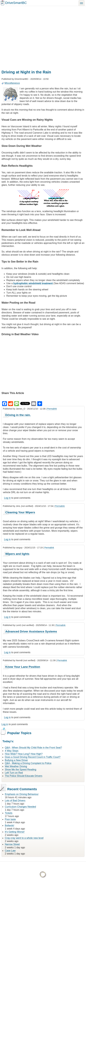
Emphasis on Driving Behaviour (21, 794)
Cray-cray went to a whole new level (24, 838)
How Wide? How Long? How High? (24, 754)
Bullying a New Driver (16, 760)
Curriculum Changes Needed (20, 806)
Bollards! (9, 825)
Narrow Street (12, 844)
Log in (7, 498)
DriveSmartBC (16, 3)
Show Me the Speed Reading (20, 769)
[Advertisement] (28, 36)
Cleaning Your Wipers (20, 512)
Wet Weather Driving (16, 766)
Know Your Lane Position (22, 666)
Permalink (52, 409)
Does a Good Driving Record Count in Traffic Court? (33, 757)
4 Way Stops (11, 750)
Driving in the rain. (18, 415)
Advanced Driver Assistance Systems (31, 631)
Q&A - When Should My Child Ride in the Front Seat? (33, 747)
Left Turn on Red (14, 772)
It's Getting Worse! (15, 832)
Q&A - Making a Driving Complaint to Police (28, 763)
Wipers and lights (17, 553)
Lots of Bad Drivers (15, 800)
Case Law (10, 850)
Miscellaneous (12, 83)
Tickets (8, 813)
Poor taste (10, 819)
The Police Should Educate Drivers (23, 776)
